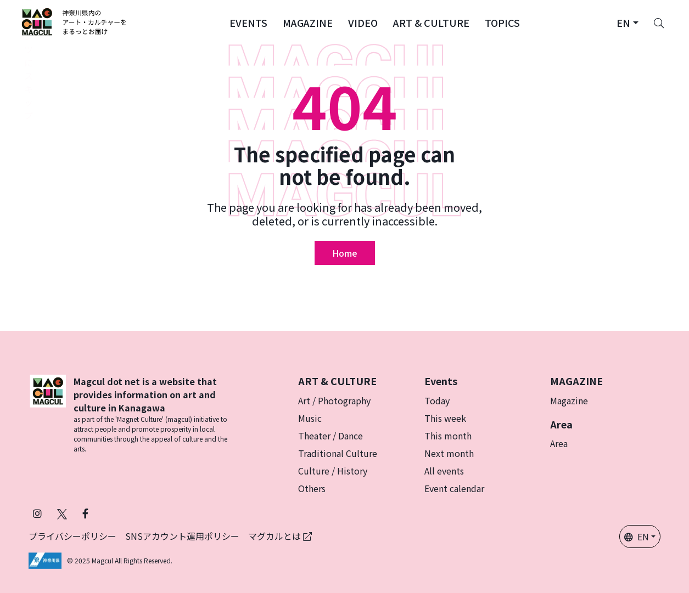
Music (310, 418)
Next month (449, 453)
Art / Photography (334, 400)
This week (445, 418)
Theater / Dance (330, 435)
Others (312, 488)
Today (437, 400)
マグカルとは (280, 536)
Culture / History (332, 470)
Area (559, 443)
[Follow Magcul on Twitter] (62, 513)
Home (344, 252)
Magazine (569, 400)
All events (444, 470)
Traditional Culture (337, 453)
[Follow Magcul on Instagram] (37, 513)
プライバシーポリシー (72, 536)
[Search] (658, 22)
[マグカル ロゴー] (74, 22)
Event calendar (454, 488)
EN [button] (636, 536)
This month (448, 435)
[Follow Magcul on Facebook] (85, 513)
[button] (248, 22)
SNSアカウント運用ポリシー (182, 536)
